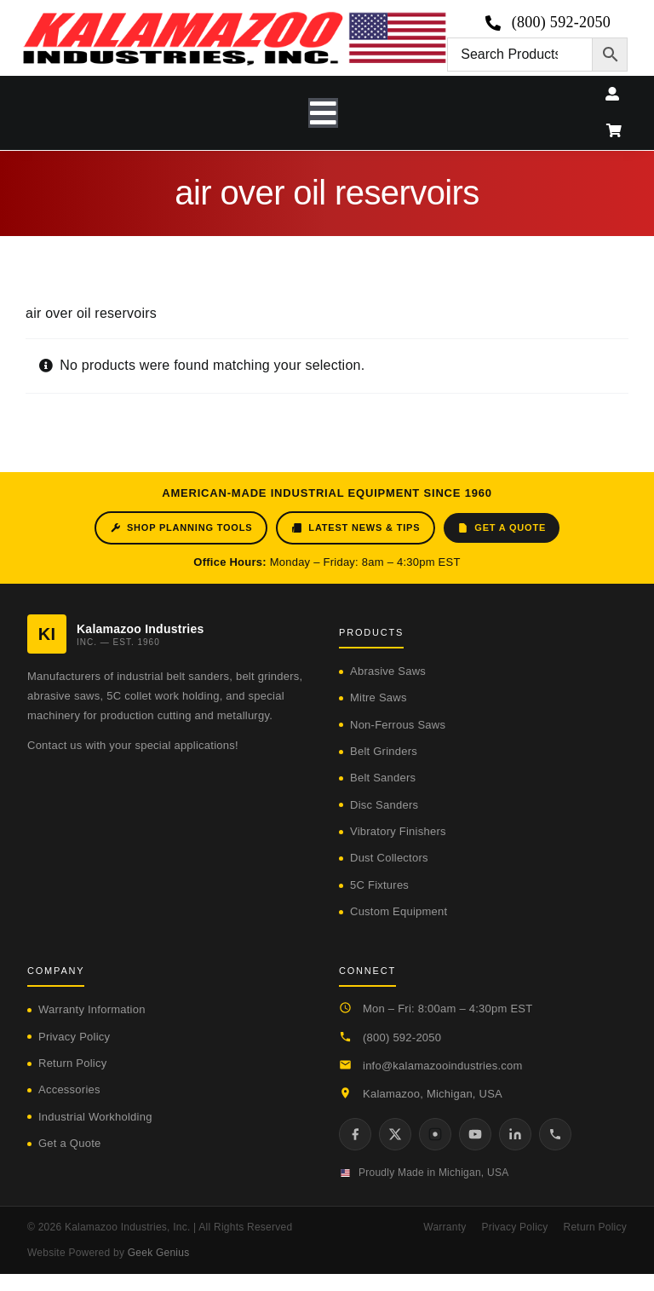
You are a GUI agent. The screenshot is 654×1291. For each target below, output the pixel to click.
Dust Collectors (389, 857)
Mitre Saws (378, 697)
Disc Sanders (384, 804)
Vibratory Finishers (398, 831)
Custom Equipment (398, 911)
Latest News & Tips (355, 527)
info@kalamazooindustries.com (443, 1065)
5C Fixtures (379, 885)
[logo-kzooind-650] (234, 17)
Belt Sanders (383, 777)
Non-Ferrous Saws (397, 724)
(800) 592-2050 (402, 1037)
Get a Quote (501, 527)
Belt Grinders (383, 751)
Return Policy (72, 1063)
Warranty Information (92, 1009)
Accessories (69, 1089)
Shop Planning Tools (181, 527)
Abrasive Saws (388, 671)
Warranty (444, 1227)
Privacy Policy (74, 1036)
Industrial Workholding (95, 1116)
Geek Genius (159, 1253)
